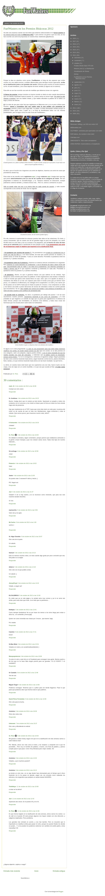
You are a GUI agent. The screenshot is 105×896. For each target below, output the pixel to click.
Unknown (12, 723)
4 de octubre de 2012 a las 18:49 (27, 435)
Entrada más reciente (12, 871)
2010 (74, 111)
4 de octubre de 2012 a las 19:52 (25, 463)
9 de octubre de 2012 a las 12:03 (26, 758)
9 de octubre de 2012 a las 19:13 (26, 770)
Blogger (60, 891)
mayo (76, 93)
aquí (33, 176)
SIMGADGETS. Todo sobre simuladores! (83, 140)
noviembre (77, 60)
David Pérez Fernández (17, 699)
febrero (76, 101)
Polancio (12, 463)
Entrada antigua (59, 871)
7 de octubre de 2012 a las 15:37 (26, 723)
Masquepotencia (14, 656)
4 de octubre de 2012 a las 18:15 (28, 398)
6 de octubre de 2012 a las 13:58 (28, 685)
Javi (10, 492)
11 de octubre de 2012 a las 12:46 (28, 811)
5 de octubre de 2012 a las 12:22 (28, 583)
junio (76, 90)
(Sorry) (76, 74)
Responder (12, 392)
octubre (77, 63)
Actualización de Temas (81, 71)
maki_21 (11, 386)
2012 (74, 55)
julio (75, 88)
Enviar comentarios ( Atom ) (39, 878)
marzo (76, 99)
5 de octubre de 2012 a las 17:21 (25, 632)
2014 (74, 50)
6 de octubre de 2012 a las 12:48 (27, 672)
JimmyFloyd (13, 583)
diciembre (77, 57)
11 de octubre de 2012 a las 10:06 (27, 786)
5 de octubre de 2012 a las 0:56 (27, 510)
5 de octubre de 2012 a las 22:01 (28, 644)
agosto (76, 85)
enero (76, 104)
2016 (74, 44)
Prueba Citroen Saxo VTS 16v (83, 66)
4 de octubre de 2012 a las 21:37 (22, 492)
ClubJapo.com (75, 137)
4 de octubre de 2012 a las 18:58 (27, 451)
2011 (74, 108)
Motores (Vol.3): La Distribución (84, 68)
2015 (74, 47)
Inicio (36, 871)
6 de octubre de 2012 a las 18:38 (26, 711)
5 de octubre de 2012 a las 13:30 (29, 595)
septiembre (78, 82)
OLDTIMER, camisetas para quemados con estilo (86, 131)
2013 (74, 52)
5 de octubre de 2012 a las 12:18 (25, 567)
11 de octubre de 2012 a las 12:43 (23, 798)
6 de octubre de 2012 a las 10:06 (31, 656)
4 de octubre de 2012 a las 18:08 (25, 386)
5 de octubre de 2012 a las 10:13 (25, 553)
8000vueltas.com (75, 127)
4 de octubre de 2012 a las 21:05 (24, 475)
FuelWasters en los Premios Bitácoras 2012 (83, 78)
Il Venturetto (13, 422)
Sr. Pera (11, 435)
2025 (74, 38)
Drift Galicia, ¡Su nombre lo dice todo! (82, 134)
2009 (74, 113)
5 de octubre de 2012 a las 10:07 (31, 536)
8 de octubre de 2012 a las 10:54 (27, 736)
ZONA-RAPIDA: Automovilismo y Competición (85, 144)
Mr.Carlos (12, 522)
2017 (74, 41)
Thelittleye (12, 786)
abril (75, 96)
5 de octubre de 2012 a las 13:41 (25, 609)
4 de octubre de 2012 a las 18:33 (28, 422)
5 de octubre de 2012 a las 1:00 (26, 522)
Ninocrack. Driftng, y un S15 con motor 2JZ (84, 124)
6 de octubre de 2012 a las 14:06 (35, 699)
